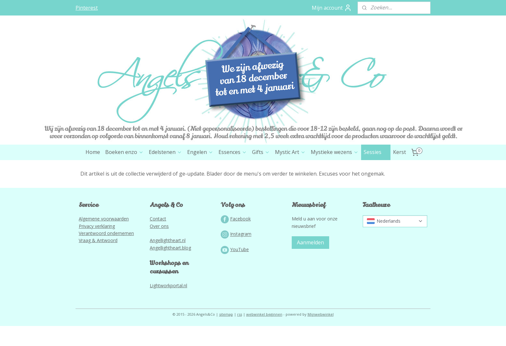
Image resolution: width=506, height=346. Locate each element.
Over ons (159, 226)
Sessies (376, 152)
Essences (232, 152)
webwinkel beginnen (264, 314)
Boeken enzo (124, 152)
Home (93, 152)
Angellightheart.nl (168, 240)
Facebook (240, 219)
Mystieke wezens (335, 152)
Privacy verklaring (97, 226)
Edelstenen (165, 152)
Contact (158, 219)
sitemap (226, 314)
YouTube (239, 249)
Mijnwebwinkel (321, 314)
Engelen (200, 152)
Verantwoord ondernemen (106, 233)
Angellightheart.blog (170, 248)
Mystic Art (290, 152)
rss (239, 314)
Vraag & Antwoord (98, 240)
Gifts (261, 152)
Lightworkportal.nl (168, 285)
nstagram (241, 234)
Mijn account (332, 8)
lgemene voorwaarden (105, 219)
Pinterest (87, 7)
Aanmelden (310, 242)
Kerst (399, 152)
